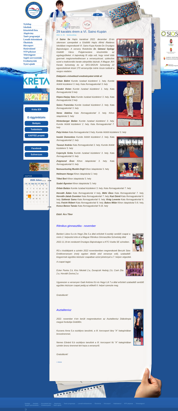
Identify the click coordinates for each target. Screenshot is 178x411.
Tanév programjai (31, 36)
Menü (36, 167)
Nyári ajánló (29, 64)
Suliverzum (36, 154)
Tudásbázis (36, 129)
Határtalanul (29, 49)
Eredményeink (30, 61)
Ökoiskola (28, 42)
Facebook (36, 148)
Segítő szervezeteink (32, 58)
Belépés (36, 123)
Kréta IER (36, 109)
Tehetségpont (29, 55)
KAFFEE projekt (36, 135)
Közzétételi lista (30, 30)
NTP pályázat (29, 52)
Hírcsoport (28, 45)
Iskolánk (27, 27)
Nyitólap (27, 24)
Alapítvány (28, 33)
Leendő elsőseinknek (32, 39)
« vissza (59, 362)
